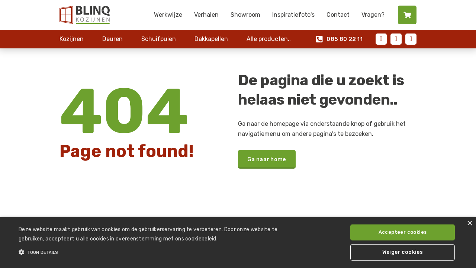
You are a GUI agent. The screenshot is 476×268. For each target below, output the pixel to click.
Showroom (245, 14)
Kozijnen (72, 38)
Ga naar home (266, 159)
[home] (85, 14)
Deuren (112, 38)
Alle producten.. (269, 38)
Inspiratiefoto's (293, 14)
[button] (161, 252)
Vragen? (373, 14)
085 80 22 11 (339, 39)
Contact (338, 14)
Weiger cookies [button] (402, 252)
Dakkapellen (211, 38)
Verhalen (206, 14)
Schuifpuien (158, 38)
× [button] (469, 223)
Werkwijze (168, 14)
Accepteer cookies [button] (403, 232)
